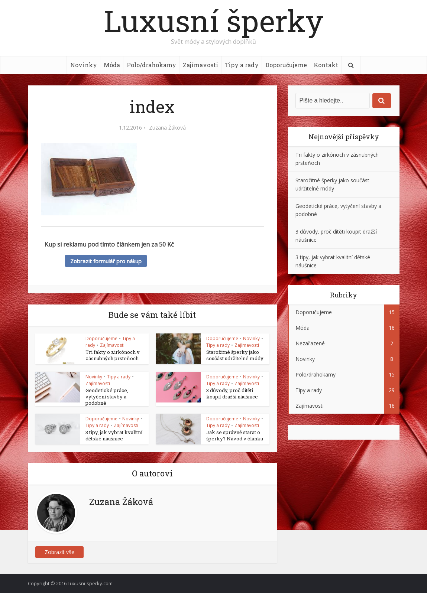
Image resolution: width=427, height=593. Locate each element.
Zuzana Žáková (167, 127)
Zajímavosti (200, 65)
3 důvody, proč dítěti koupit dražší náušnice (232, 393)
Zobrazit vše (59, 551)
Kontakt (326, 65)
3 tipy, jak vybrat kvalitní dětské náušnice (113, 435)
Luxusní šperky (213, 20)
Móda (112, 65)
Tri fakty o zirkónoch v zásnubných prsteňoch (112, 355)
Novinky (83, 65)
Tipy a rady (242, 65)
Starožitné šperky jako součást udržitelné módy (234, 355)
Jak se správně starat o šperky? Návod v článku (234, 435)
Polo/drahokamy (151, 65)
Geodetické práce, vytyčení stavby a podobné (106, 396)
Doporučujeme (286, 65)
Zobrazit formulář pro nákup (106, 261)
